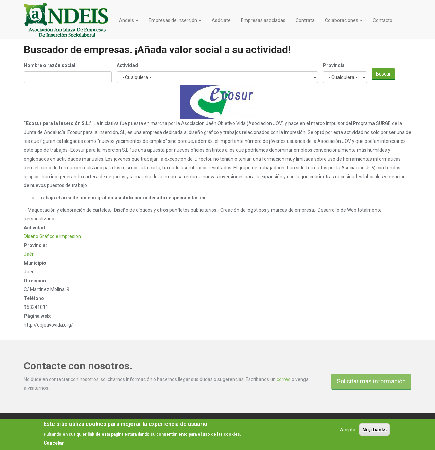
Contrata (305, 20)
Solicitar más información (371, 381)
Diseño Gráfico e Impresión (52, 236)
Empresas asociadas (263, 20)
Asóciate (221, 20)
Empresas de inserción (175, 20)
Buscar (383, 74)
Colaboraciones (344, 20)
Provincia (334, 65)
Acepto (347, 432)
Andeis (128, 20)
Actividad (127, 65)
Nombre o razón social (49, 65)
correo (284, 379)
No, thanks (374, 432)
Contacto (383, 20)
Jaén (29, 254)
